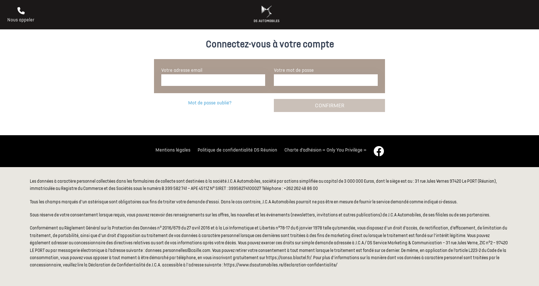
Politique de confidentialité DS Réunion (237, 150)
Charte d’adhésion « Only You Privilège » (325, 150)
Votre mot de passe (294, 70)
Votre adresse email (181, 70)
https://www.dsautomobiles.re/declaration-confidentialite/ (280, 265)
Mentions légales (172, 150)
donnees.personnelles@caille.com (177, 250)
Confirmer (329, 105)
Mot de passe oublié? (209, 102)
